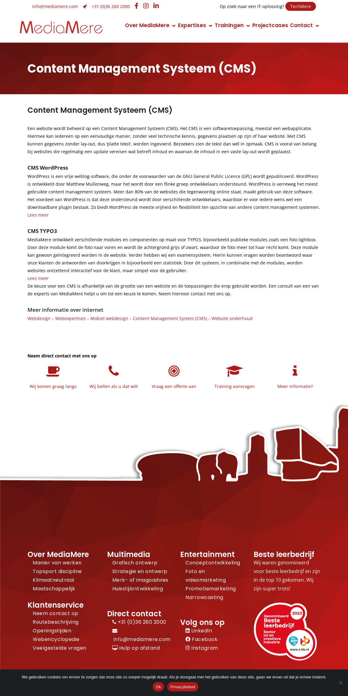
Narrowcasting (204, 597)
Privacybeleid (182, 687)
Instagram (201, 648)
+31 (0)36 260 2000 (111, 6)
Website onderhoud (232, 318)
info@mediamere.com (55, 6)
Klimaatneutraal (53, 580)
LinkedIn (198, 630)
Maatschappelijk (54, 588)
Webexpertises (70, 318)
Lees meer (38, 215)
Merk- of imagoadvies (140, 580)
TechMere (300, 6)
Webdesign (39, 318)
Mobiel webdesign (109, 318)
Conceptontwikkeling (212, 562)
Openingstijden (52, 630)
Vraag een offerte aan (174, 386)
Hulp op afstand (136, 648)
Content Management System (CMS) (170, 318)
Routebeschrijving (56, 622)
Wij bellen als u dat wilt (113, 386)
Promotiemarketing (210, 588)
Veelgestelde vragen (59, 648)
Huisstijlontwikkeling (137, 588)
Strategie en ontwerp (140, 571)
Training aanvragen (234, 386)
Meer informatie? (295, 386)
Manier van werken (57, 562)
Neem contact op (55, 613)
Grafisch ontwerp (135, 562)
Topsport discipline (57, 571)
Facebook (201, 639)
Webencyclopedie (56, 639)
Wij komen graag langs (53, 386)
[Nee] (340, 683)
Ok (158, 687)
